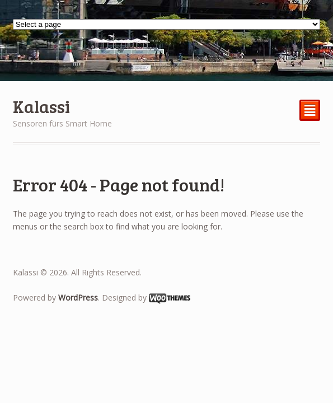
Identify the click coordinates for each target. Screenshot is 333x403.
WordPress (78, 297)
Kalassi (41, 106)
